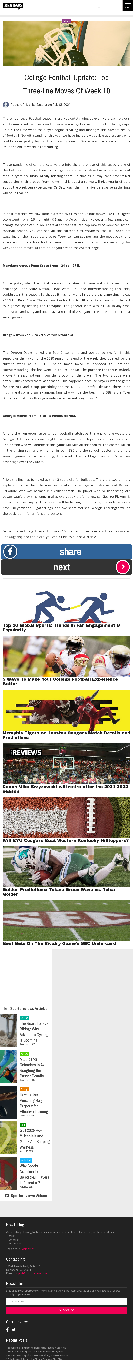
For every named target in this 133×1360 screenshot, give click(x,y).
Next (91, 567)
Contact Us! (27, 1249)
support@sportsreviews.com (30, 1273)
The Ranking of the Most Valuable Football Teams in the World (36, 1347)
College (66, 21)
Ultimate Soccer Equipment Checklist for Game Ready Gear (34, 1351)
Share (42, 552)
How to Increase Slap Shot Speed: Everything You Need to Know (37, 1355)
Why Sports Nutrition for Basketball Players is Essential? (34, 1174)
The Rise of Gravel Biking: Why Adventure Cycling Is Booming (34, 1031)
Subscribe (66, 1310)
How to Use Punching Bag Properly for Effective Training (34, 1103)
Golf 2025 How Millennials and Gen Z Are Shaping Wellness (35, 1138)
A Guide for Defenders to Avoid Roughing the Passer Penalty (34, 1067)
